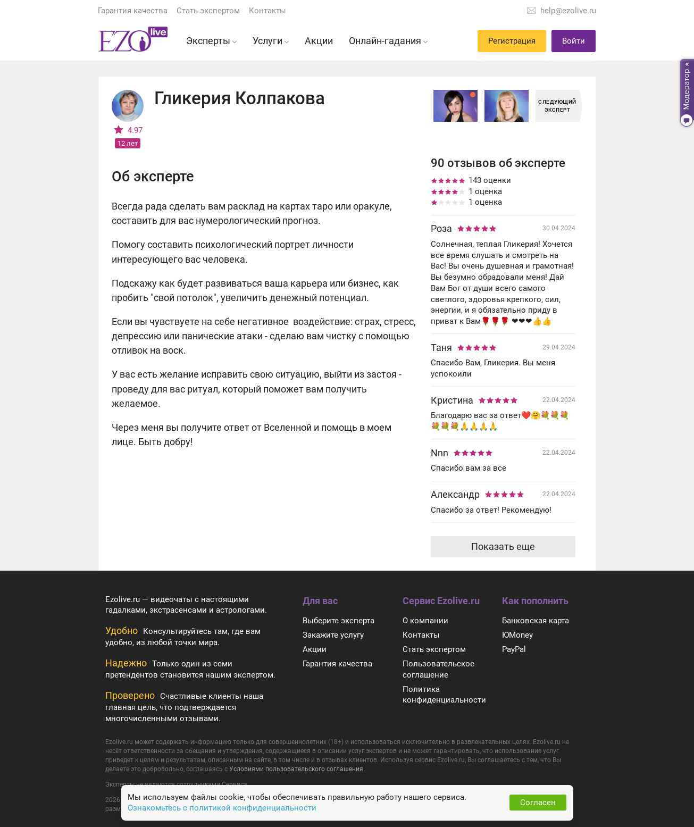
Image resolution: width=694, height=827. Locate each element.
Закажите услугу (333, 635)
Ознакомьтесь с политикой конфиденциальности (222, 808)
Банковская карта (535, 620)
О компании (425, 620)
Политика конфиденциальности (444, 694)
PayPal (514, 649)
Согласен (538, 802)
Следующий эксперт (557, 106)
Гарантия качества (133, 10)
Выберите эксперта (338, 620)
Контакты (267, 10)
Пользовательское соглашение (438, 669)
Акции (315, 649)
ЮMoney (517, 635)
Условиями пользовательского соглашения (296, 769)
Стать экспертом (208, 10)
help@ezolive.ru (568, 10)
